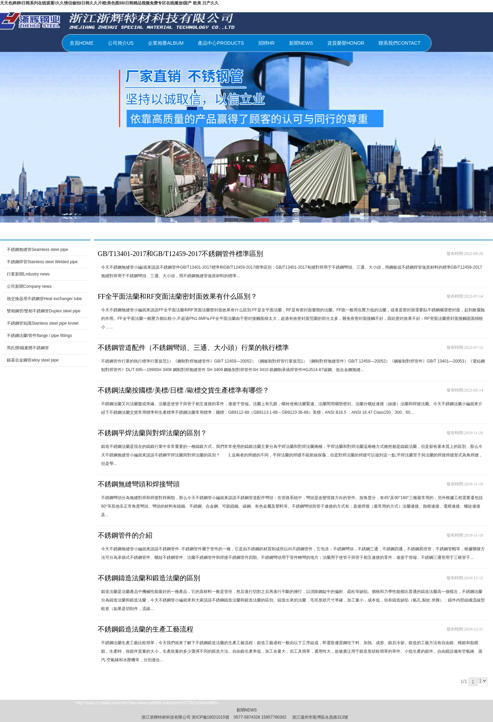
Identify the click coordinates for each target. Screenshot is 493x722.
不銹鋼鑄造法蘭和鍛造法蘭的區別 (149, 578)
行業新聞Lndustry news (28, 274)
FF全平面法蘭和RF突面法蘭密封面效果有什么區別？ (177, 296)
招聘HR (266, 43)
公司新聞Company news (29, 286)
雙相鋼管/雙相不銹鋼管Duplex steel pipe (43, 311)
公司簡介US (121, 43)
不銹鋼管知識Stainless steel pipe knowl (42, 323)
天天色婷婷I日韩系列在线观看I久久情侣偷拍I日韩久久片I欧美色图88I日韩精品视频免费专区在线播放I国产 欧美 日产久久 (109, 3)
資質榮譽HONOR (345, 43)
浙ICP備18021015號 (210, 717)
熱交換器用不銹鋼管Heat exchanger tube (44, 298)
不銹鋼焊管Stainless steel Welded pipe (42, 261)
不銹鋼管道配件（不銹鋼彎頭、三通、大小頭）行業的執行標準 (193, 347)
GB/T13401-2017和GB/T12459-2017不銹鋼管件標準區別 (180, 253)
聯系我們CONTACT (400, 43)
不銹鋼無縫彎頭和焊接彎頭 (139, 484)
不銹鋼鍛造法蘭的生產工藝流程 (145, 629)
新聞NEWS (301, 43)
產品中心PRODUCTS (221, 43)
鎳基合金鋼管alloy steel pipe (32, 360)
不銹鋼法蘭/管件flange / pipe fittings (39, 335)
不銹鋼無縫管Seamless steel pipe (37, 249)
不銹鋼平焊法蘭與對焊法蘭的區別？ (152, 433)
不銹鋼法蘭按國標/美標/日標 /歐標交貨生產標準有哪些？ (183, 390)
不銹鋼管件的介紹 (125, 535)
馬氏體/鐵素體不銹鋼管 (28, 347)
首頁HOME (82, 43)
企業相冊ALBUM (165, 43)
